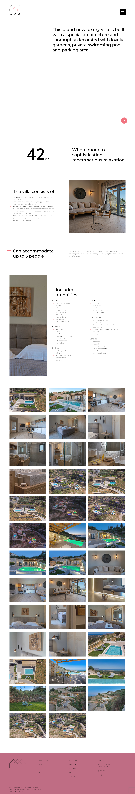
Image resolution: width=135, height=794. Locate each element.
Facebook (72, 764)
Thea (40, 764)
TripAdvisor (73, 776)
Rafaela (41, 768)
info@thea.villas (103, 775)
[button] (122, 12)
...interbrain (21, 791)
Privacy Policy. (36, 787)
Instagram (72, 768)
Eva (40, 772)
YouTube (72, 772)
